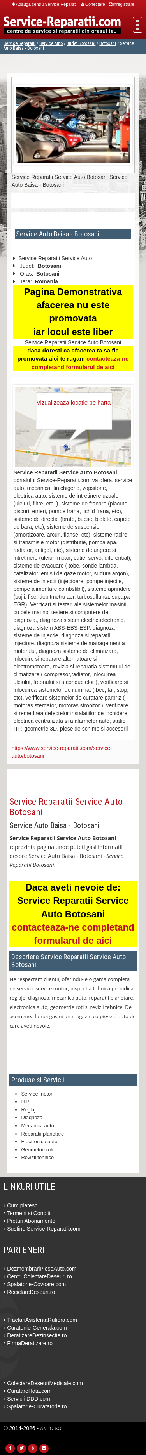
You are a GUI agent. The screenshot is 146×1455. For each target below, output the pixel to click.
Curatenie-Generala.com (35, 1328)
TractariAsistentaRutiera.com (40, 1320)
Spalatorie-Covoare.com (35, 1284)
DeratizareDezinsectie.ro (35, 1335)
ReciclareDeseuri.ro (29, 1292)
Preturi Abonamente (29, 1221)
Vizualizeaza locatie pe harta (74, 402)
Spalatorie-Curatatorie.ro (35, 1406)
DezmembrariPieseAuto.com (40, 1269)
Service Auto (51, 43)
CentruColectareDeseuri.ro (38, 1276)
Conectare (93, 4)
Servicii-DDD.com (27, 1399)
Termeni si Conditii (27, 1213)
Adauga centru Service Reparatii (44, 4)
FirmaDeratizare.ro (28, 1343)
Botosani (107, 43)
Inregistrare (122, 4)
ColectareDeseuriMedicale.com (43, 1383)
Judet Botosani (81, 43)
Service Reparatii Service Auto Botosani (66, 806)
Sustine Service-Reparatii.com (42, 1229)
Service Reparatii (19, 43)
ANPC (46, 1428)
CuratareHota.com (27, 1391)
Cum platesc (20, 1205)
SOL (59, 1428)
